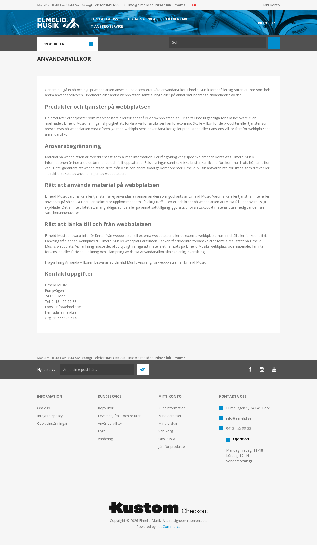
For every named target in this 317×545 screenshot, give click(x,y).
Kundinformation (171, 408)
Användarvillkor (110, 423)
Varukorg (165, 431)
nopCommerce (169, 526)
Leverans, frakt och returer (119, 415)
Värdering (105, 438)
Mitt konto (271, 5)
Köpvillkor (105, 408)
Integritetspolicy (50, 415)
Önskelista (166, 438)
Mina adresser (169, 415)
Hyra (101, 431)
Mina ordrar (167, 423)
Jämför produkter (172, 446)
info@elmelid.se (141, 5)
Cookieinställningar (52, 423)
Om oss (43, 408)
